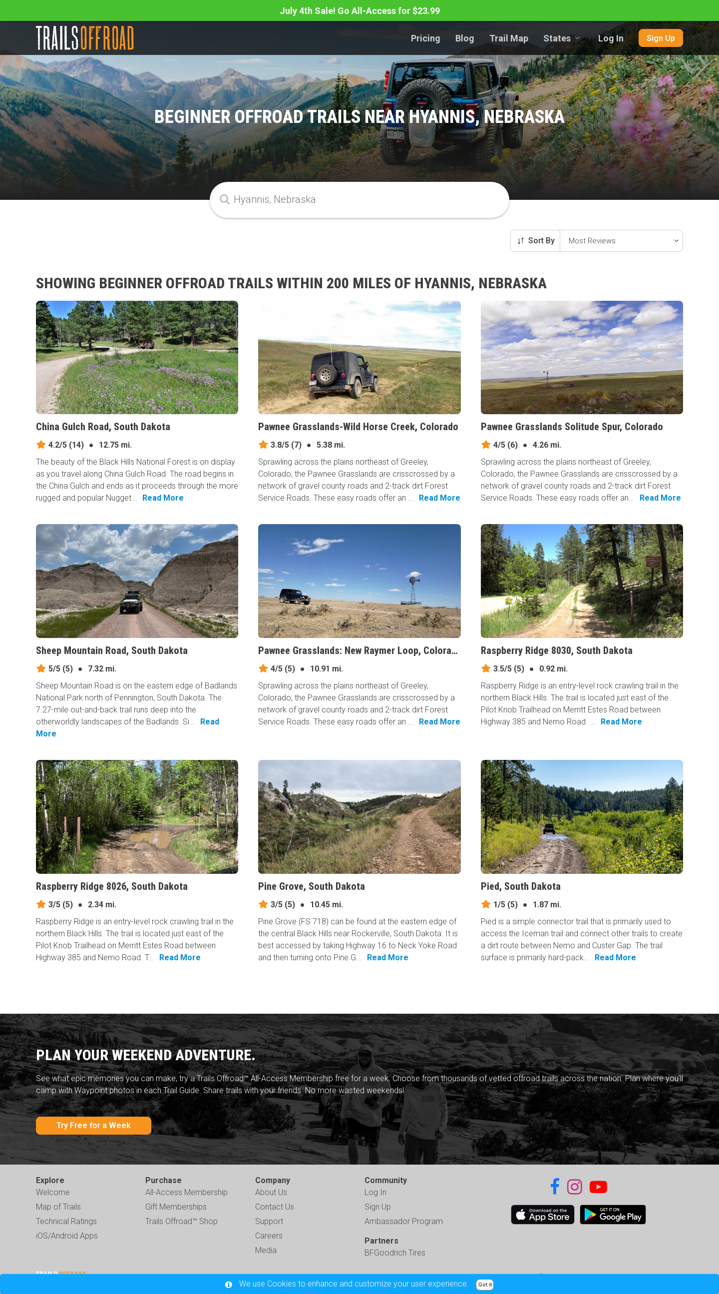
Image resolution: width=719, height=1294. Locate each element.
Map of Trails (58, 1207)
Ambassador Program (403, 1221)
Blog (464, 38)
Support (269, 1221)
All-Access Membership (186, 1192)
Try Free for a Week (93, 1125)
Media (266, 1250)
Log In (611, 38)
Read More (163, 498)
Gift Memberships (176, 1207)
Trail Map (508, 38)
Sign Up (661, 38)
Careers (269, 1236)
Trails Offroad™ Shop (181, 1221)
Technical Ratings (66, 1221)
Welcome (53, 1192)
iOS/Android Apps (67, 1236)
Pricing (425, 38)
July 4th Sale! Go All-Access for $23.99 (360, 10)
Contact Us (274, 1207)
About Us (271, 1192)
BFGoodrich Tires (394, 1253)
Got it (485, 1285)
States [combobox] (557, 38)
